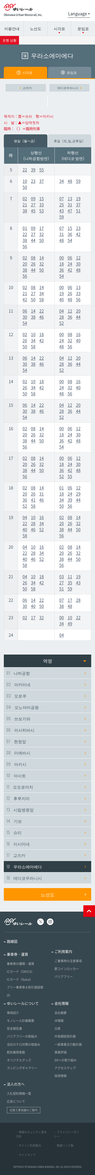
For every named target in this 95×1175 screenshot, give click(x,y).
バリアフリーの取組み (22, 1036)
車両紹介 (13, 1013)
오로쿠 (46, 696)
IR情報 (59, 1020)
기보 (46, 821)
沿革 (57, 1028)
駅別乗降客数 (16, 1052)
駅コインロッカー (66, 969)
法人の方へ (16, 1083)
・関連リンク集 (63, 1145)
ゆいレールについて (23, 1003)
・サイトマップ (25, 1155)
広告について (16, 1101)
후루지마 (46, 798)
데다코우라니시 (69, 88)
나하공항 (46, 673)
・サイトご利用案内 (28, 1145)
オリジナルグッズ (19, 1060)
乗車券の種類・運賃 (20, 963)
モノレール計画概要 (20, 1020)
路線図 (12, 941)
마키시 (46, 764)
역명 (64, 660)
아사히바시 (46, 730)
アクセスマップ (65, 1068)
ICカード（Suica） (20, 979)
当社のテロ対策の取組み (23, 1044)
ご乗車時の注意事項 (68, 961)
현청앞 (46, 741)
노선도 (35, 28)
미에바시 (46, 753)
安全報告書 (14, 1028)
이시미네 (46, 844)
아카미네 (46, 684)
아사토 (46, 775)
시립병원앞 (46, 810)
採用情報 (60, 1076)
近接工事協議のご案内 (23, 1110)
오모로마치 (46, 787)
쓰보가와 (46, 719)
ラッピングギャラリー (22, 1068)
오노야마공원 (46, 707)
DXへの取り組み (65, 1060)
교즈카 (26, 88)
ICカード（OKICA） (20, 971)
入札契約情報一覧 (19, 1093)
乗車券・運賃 (17, 954)
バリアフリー (63, 976)
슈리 (46, 832)
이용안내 (12, 28)
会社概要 (60, 1013)
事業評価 (60, 1052)
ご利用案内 (63, 951)
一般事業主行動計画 (68, 1044)
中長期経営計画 (65, 1036)
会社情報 (61, 1003)
